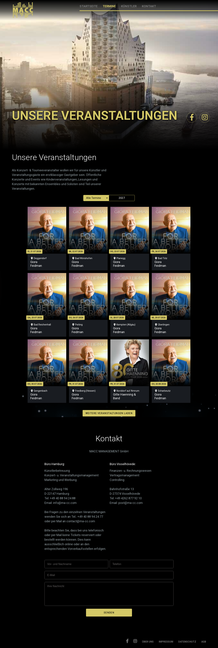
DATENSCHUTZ (187, 641)
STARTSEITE (89, 6)
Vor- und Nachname (59, 564)
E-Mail (51, 575)
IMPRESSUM (166, 641)
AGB (203, 641)
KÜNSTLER (129, 6)
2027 (122, 198)
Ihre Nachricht (55, 586)
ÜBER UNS (148, 641)
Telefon (116, 564)
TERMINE (109, 6)
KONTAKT (149, 6)
